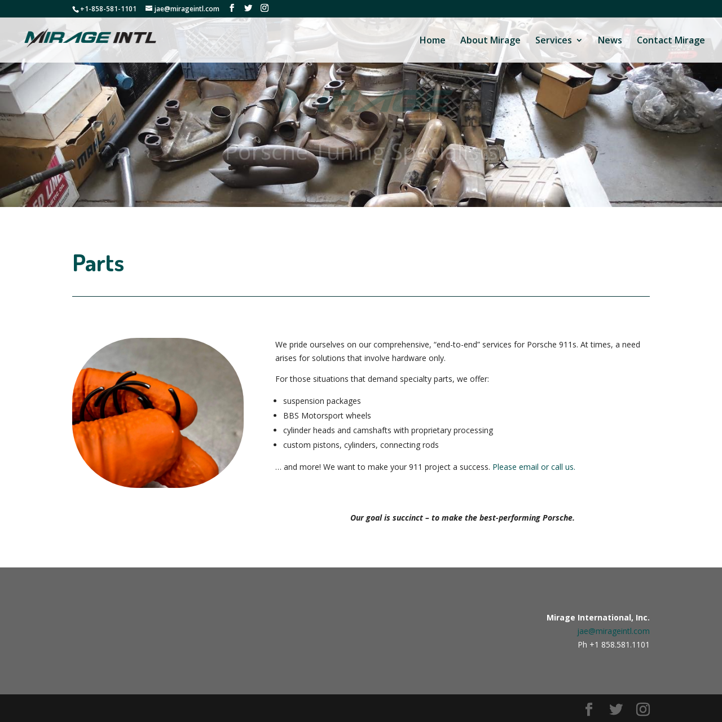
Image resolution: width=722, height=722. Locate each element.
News (610, 41)
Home (433, 41)
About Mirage (490, 41)
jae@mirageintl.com (613, 631)
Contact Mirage (671, 41)
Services (553, 41)
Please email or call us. (533, 466)
